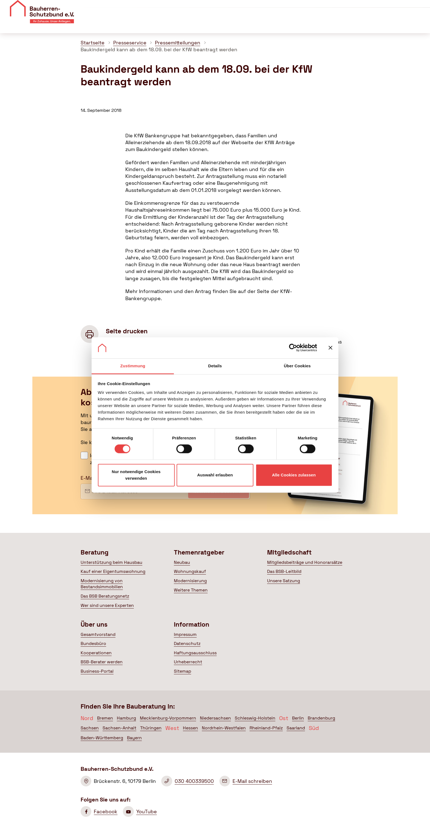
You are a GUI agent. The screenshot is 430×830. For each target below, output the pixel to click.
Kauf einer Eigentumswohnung (113, 571)
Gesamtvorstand (98, 634)
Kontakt (352, 7)
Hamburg (126, 718)
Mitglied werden (401, 8)
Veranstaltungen (318, 7)
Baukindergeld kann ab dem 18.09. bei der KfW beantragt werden (159, 49)
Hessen (190, 728)
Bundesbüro (93, 643)
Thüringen (151, 728)
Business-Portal (97, 671)
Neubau (182, 562)
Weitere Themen (191, 590)
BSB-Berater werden (102, 662)
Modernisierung (190, 581)
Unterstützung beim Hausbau (111, 562)
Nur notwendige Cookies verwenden (136, 475)
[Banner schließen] (330, 348)
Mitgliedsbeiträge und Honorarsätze (304, 562)
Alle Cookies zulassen (294, 475)
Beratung (200, 24)
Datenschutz (187, 643)
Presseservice (129, 42)
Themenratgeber (245, 24)
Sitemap (182, 671)
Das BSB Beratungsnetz (105, 596)
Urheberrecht (188, 662)
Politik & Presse (344, 24)
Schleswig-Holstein (255, 718)
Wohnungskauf (190, 571)
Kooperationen (96, 653)
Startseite (92, 42)
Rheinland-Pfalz (266, 728)
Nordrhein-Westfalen (224, 728)
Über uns (284, 7)
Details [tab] (215, 365)
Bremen (105, 718)
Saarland (296, 728)
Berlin (298, 718)
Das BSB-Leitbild (284, 571)
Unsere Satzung (283, 581)
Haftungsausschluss (195, 653)
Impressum (185, 634)
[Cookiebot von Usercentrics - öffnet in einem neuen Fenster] (293, 348)
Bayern (134, 738)
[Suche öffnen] (421, 24)
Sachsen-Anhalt (119, 728)
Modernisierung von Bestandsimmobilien (102, 584)
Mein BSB (393, 24)
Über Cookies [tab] (297, 365)
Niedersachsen (215, 718)
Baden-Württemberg (102, 738)
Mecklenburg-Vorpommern (168, 718)
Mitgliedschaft (296, 24)
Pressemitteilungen (177, 42)
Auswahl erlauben (215, 475)
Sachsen (90, 728)
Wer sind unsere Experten (107, 605)
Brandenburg (321, 718)
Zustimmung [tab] (132, 365)
